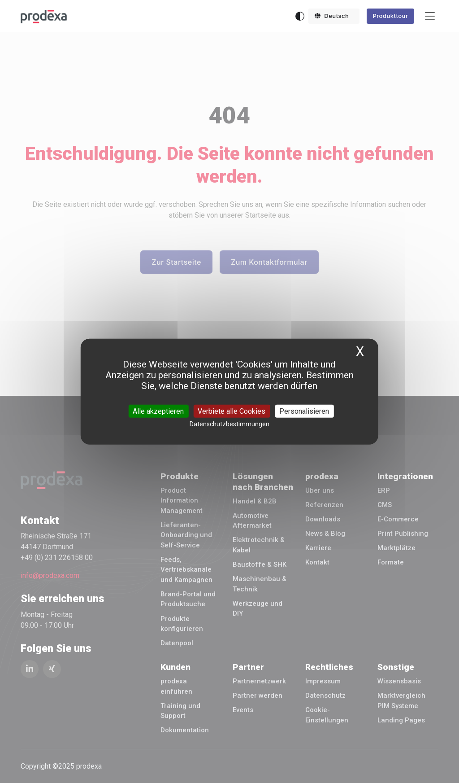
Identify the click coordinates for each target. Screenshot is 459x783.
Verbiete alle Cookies (231, 411)
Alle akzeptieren (158, 411)
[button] (333, 16)
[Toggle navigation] (429, 16)
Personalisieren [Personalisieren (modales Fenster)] (304, 411)
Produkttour (390, 15)
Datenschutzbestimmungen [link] (229, 423)
